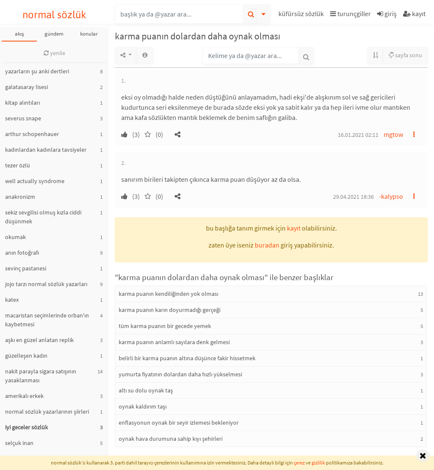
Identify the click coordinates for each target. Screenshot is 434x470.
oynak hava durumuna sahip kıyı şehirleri (171, 438)
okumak (15, 237)
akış (19, 33)
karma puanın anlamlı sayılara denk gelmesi (174, 342)
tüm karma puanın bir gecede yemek (165, 326)
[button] (302, 15)
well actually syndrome (34, 181)
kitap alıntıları (22, 102)
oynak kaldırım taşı (143, 406)
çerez (299, 462)
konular (89, 33)
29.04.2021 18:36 (353, 196)
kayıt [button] (293, 228)
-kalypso (391, 196)
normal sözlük (54, 14)
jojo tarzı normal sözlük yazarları (46, 284)
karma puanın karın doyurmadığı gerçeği (169, 310)
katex (12, 299)
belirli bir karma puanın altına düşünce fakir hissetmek (187, 358)
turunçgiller (350, 13)
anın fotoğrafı (22, 252)
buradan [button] (267, 245)
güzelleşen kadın (26, 355)
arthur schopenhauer (32, 134)
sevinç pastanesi (25, 268)
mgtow (393, 134)
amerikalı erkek (24, 396)
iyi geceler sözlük (26, 427)
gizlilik (318, 462)
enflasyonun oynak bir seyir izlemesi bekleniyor (179, 422)
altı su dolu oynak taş (146, 390)
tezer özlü (17, 165)
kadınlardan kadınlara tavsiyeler (45, 149)
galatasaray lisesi (26, 87)
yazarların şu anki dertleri (37, 71)
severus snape (23, 118)
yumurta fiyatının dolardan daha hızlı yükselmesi (180, 374)
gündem (54, 33)
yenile (54, 53)
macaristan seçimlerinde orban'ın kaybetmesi (47, 319)
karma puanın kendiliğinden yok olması (168, 294)
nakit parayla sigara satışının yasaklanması (40, 375)
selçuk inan (19, 443)
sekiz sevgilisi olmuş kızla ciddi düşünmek (43, 217)
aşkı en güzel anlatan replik (39, 340)
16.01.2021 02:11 (358, 135)
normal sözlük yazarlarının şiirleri (47, 411)
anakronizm (20, 196)
